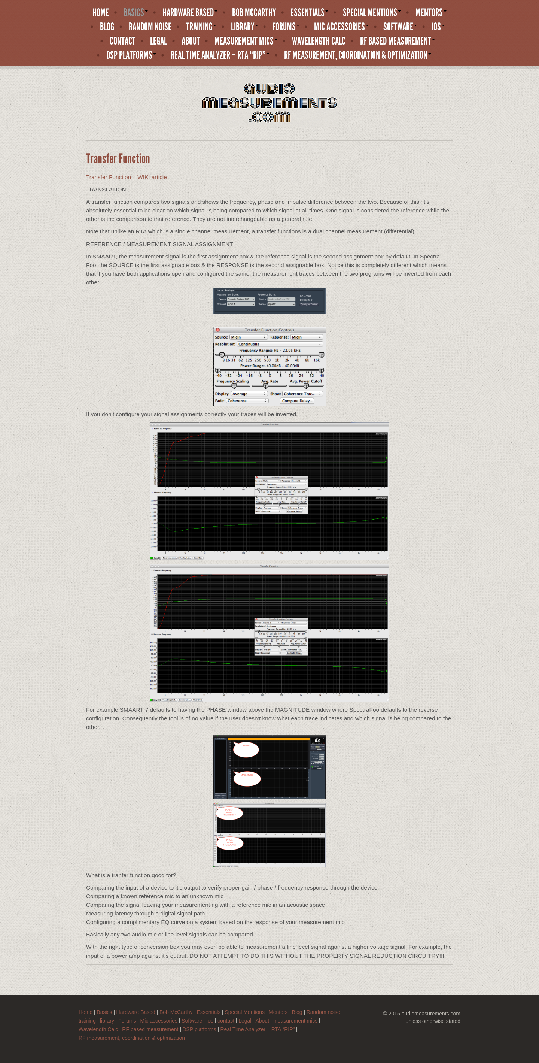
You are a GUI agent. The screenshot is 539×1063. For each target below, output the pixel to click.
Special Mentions (372, 12)
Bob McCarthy (254, 12)
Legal (158, 41)
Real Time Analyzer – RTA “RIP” (220, 55)
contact (122, 41)
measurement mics (245, 41)
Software (400, 27)
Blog (107, 27)
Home (100, 12)
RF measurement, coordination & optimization (357, 55)
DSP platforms (131, 55)
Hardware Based (189, 12)
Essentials (309, 12)
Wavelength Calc (318, 41)
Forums (285, 27)
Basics (136, 12)
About (191, 41)
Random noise (150, 27)
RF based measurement (397, 41)
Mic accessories (341, 27)
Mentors (431, 12)
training (201, 27)
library (244, 27)
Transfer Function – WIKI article (126, 177)
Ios (438, 27)
